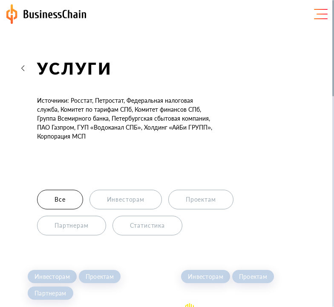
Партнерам (50, 293)
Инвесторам (52, 276)
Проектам (100, 276)
